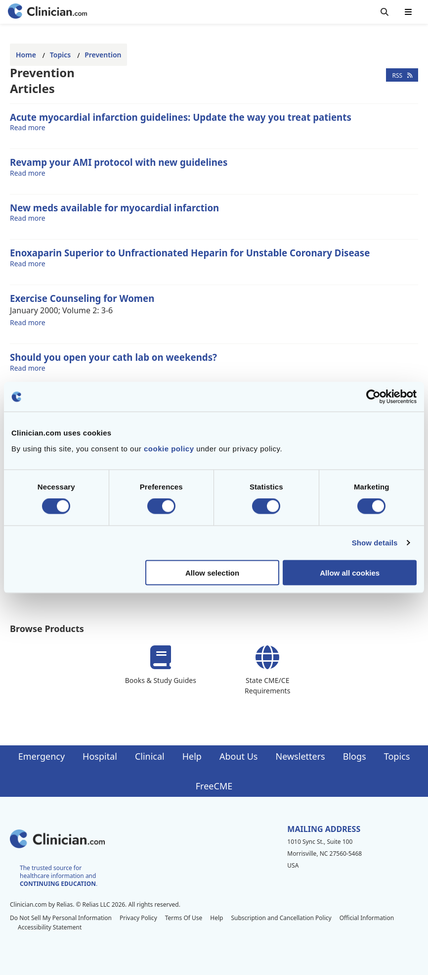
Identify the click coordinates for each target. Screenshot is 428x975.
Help (192, 756)
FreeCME (214, 786)
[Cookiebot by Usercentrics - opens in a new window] (373, 397)
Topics (60, 54)
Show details (375, 542)
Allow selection (212, 572)
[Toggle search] (384, 12)
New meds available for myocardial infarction (114, 207)
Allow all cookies (350, 572)
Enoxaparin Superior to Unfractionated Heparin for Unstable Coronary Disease (190, 252)
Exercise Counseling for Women (82, 298)
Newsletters (300, 756)
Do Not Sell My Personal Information (61, 918)
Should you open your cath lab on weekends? (113, 357)
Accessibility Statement (50, 927)
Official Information (367, 918)
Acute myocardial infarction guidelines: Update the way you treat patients (180, 117)
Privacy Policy (138, 918)
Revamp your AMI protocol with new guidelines (118, 162)
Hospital (100, 756)
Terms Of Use (184, 918)
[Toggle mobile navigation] (408, 12)
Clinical (150, 756)
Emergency (41, 756)
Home (26, 54)
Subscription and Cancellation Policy (281, 918)
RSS (402, 75)
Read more (27, 127)
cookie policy (169, 448)
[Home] (47, 12)
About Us (238, 756)
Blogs (354, 756)
